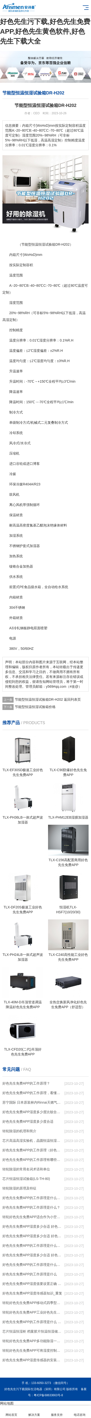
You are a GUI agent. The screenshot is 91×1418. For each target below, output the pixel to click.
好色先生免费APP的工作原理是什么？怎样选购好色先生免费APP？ (32, 1198)
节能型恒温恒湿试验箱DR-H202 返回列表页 (48, 699)
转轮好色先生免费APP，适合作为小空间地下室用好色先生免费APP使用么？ (32, 1217)
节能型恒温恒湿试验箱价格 (35, 707)
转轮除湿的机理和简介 (19, 1131)
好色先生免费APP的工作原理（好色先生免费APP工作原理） (32, 1150)
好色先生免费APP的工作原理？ (26, 1083)
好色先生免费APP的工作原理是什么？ (31, 1207)
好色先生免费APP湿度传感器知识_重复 (32, 1293)
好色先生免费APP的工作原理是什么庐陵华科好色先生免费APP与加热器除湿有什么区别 (32, 1265)
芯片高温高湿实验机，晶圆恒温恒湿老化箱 (32, 1141)
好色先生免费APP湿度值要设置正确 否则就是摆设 (32, 1284)
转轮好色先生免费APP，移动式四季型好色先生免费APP (32, 1303)
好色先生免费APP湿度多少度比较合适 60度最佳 (32, 1112)
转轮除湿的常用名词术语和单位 (26, 1169)
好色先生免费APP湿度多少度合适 (27, 1121)
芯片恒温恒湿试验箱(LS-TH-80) (26, 1179)
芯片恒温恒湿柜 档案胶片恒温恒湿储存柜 (32, 1331)
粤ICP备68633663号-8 (48, 1395)
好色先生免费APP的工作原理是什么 (29, 1274)
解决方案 (34, 1412)
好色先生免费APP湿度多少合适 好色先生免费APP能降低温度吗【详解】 (32, 1226)
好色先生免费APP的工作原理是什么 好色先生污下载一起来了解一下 (32, 1322)
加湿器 (35, 546)
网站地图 (7, 1403)
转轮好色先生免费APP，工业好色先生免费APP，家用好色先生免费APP (32, 1312)
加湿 (12, 535)
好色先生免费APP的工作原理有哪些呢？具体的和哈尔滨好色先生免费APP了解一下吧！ (32, 1160)
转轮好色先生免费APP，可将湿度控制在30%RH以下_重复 (32, 1350)
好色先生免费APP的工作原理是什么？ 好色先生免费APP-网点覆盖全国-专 (32, 1245)
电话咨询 (79, 1412)
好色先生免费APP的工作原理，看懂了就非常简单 (32, 1093)
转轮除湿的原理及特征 (19, 1188)
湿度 (12, 303)
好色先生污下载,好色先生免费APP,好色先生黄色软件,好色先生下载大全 (45, 31)
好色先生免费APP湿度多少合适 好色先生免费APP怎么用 (32, 1255)
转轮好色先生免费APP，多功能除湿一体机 (32, 1341)
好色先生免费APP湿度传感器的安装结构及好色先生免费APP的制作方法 (32, 1360)
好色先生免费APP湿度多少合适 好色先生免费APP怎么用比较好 (32, 1236)
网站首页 (11, 1412)
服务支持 (57, 1412)
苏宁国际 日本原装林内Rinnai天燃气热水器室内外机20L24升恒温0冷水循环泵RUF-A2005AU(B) (32, 1102)
